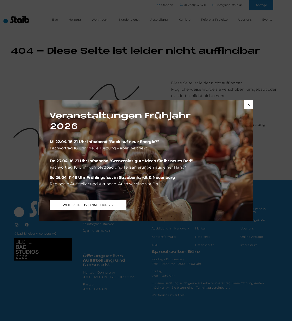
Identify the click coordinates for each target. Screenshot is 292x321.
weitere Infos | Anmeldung (86, 205)
